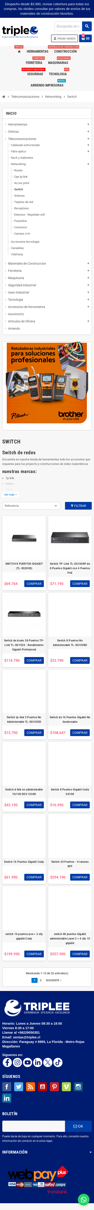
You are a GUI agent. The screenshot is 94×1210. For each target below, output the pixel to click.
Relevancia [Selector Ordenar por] (12, 505)
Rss (30, 1086)
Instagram (78, 1086)
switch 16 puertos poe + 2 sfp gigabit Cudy (24, 936)
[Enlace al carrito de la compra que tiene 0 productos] (85, 38)
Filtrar (78, 506)
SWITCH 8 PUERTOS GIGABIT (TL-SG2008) (24, 566)
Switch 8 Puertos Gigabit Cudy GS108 (70, 792)
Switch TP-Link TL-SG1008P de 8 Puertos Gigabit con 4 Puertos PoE (70, 568)
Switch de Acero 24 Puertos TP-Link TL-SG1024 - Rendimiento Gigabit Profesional (24, 645)
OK (78, 1126)
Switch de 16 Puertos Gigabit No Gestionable (70, 719)
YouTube (42, 1086)
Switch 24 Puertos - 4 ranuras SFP (70, 864)
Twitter (18, 1086)
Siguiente (54, 980)
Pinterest (54, 1086)
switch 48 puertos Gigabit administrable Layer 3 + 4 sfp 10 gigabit (70, 939)
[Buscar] (73, 26)
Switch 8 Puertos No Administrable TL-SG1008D (70, 643)
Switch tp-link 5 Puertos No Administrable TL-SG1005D (24, 719)
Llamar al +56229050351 (21, 1032)
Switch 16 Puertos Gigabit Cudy (24, 861)
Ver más (10, 494)
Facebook (6, 1086)
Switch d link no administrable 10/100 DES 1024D (24, 792)
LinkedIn (6, 1098)
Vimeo (66, 1086)
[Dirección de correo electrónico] (33, 1126)
